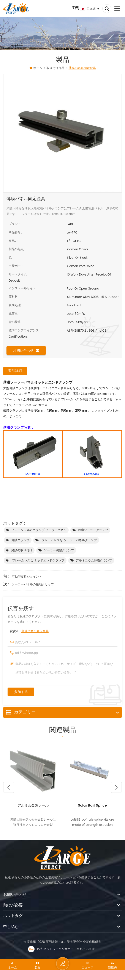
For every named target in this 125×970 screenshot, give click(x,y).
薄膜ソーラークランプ (93, 530)
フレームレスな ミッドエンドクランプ (37, 560)
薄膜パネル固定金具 (35, 631)
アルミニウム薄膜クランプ (94, 560)
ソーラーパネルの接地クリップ (33, 584)
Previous (8, 787)
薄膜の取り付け (21, 550)
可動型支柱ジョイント (27, 576)
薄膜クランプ (20, 540)
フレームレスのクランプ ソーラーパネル (38, 530)
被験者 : (29, 631)
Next (116, 787)
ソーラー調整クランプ (59, 550)
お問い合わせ (26, 350)
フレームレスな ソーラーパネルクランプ (69, 540)
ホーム (35, 68)
